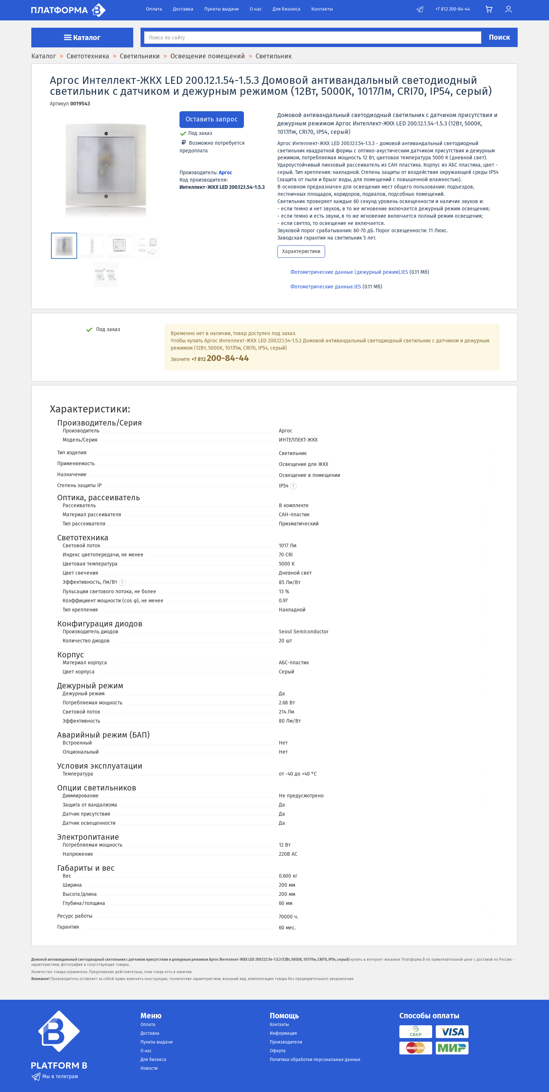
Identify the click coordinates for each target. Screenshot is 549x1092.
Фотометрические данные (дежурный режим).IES (349, 272)
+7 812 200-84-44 (452, 9)
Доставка (183, 9)
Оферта (278, 1050)
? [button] (122, 582)
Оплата (154, 9)
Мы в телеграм (54, 1076)
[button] (293, 486)
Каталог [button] (82, 37)
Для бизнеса (286, 9)
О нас (256, 9)
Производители (286, 1042)
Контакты (322, 9)
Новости (149, 1068)
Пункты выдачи (221, 9)
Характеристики (301, 251)
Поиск (499, 37)
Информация (283, 1033)
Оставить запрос (212, 119)
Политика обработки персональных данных (315, 1059)
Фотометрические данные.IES (326, 287)
